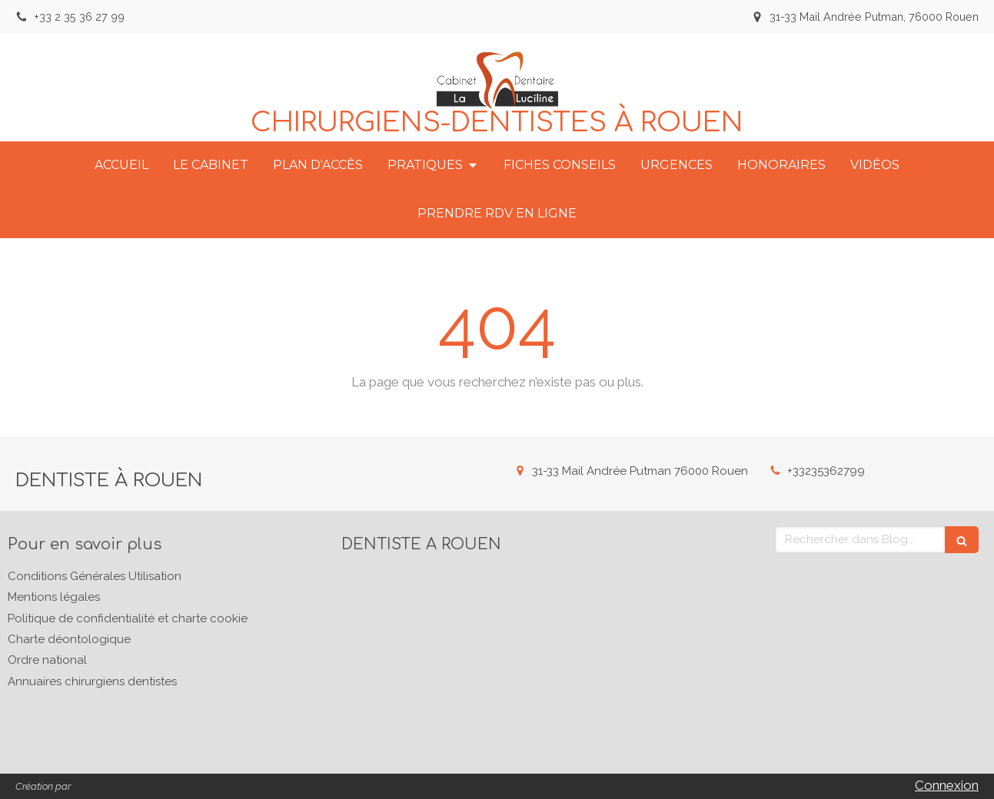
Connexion (947, 785)
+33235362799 (826, 471)
